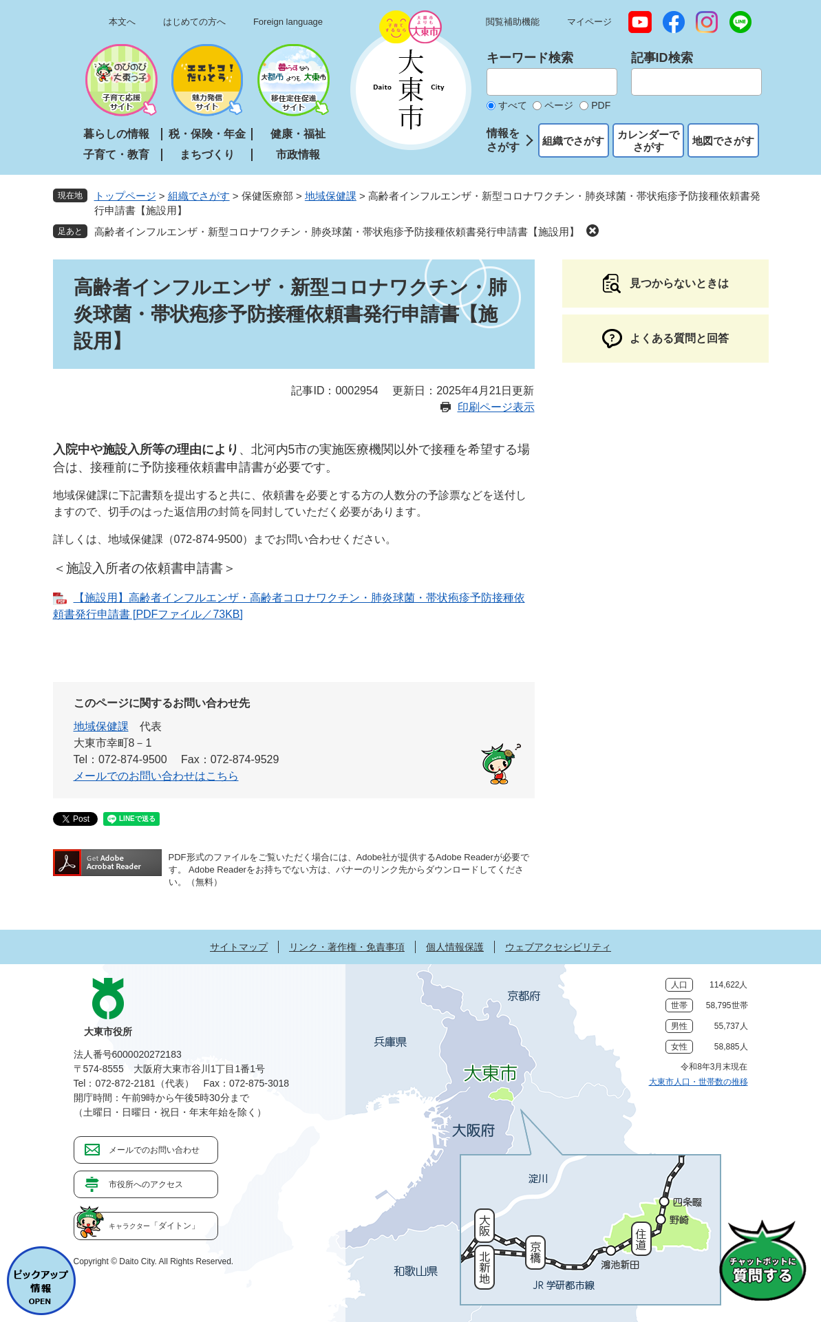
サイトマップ (239, 946)
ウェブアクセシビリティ (558, 946)
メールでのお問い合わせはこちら (156, 776)
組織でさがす (573, 141)
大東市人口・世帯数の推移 (698, 1082)
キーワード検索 (530, 58)
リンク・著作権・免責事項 (347, 946)
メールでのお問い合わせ (154, 1150)
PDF (600, 105)
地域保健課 (330, 196)
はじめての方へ (194, 22)
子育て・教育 (116, 154)
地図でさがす (723, 141)
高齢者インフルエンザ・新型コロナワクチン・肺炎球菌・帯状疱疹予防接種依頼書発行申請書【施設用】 (336, 231)
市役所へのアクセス (146, 1184)
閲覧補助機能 (513, 22)
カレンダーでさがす (648, 141)
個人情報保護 (455, 946)
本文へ (122, 22)
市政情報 (298, 154)
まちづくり (207, 154)
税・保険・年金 (207, 134)
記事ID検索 (662, 58)
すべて (512, 105)
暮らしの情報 (116, 134)
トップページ (125, 196)
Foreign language (288, 22)
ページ (558, 105)
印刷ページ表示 (496, 407)
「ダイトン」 (154, 1225)
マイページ (589, 22)
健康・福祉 (298, 134)
